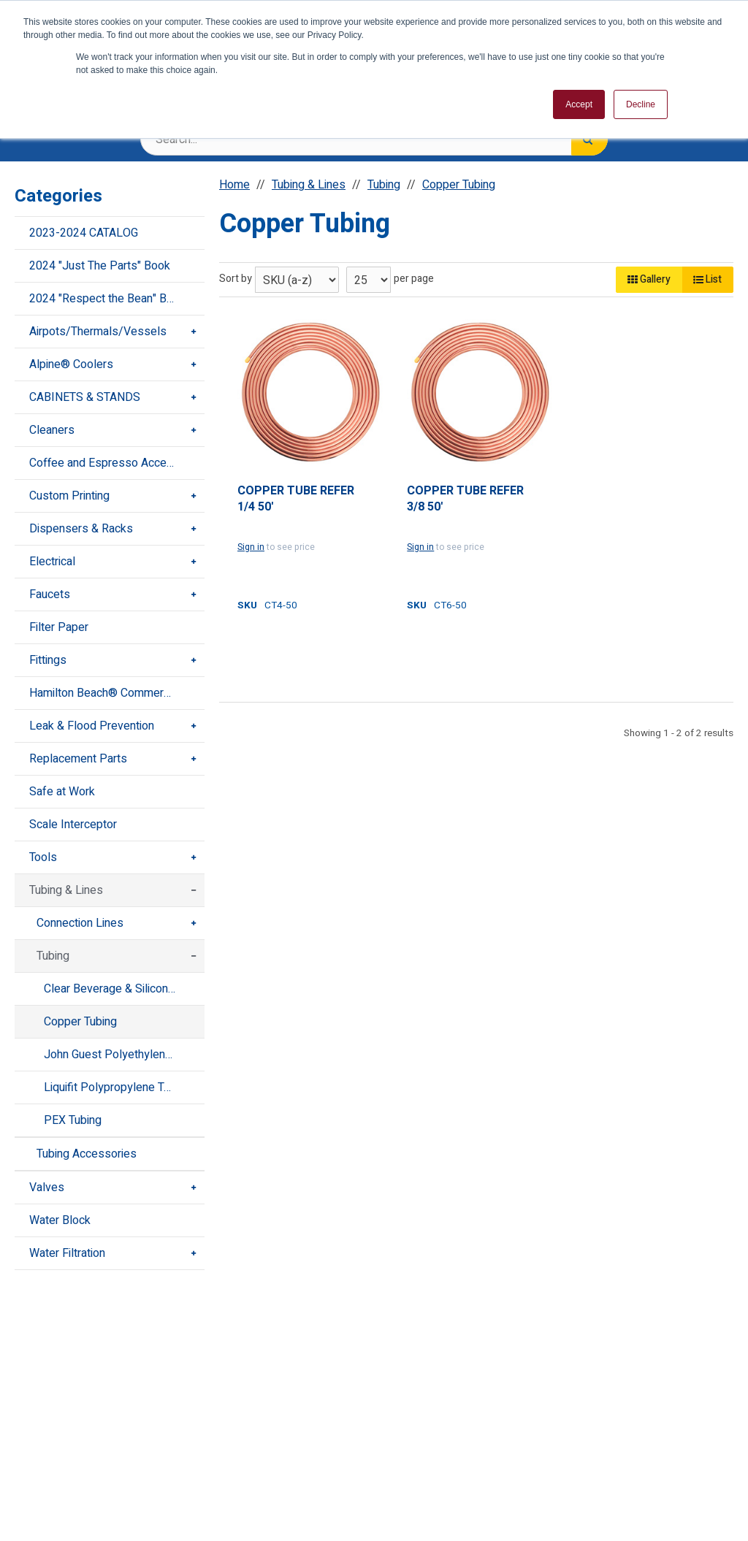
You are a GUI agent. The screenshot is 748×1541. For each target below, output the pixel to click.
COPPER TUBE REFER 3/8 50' (465, 499)
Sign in (250, 547)
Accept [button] (578, 104)
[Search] (589, 139)
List (707, 279)
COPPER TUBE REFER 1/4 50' (295, 499)
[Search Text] (374, 139)
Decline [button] (640, 104)
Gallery (649, 279)
